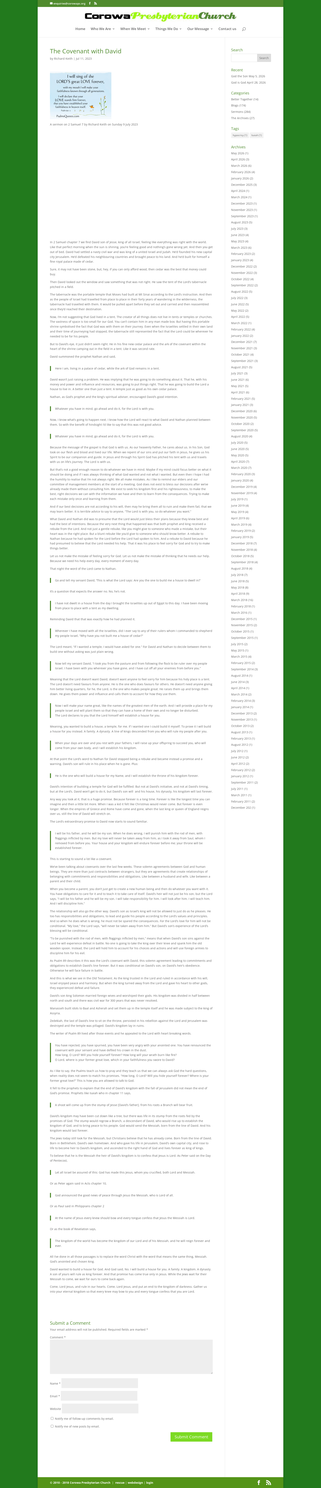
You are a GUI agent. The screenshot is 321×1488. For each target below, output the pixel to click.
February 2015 (241, 663)
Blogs (234, 105)
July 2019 (237, 499)
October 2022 (240, 279)
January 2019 (240, 537)
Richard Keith (63, 58)
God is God (238, 82)
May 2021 (237, 386)
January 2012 (240, 776)
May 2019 (237, 512)
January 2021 (240, 405)
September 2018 (242, 562)
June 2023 (238, 235)
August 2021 (239, 367)
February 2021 (241, 399)
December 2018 (242, 543)
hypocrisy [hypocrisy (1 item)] (240, 135)
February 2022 (241, 329)
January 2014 (240, 707)
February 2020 (241, 474)
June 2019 (238, 505)
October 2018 (240, 556)
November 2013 (242, 719)
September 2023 (242, 216)
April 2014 (238, 688)
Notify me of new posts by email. (77, 1426)
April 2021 (238, 392)
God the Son (239, 76)
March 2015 (239, 656)
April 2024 (238, 191)
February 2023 (241, 254)
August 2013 (239, 732)
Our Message (198, 29)
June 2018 (238, 581)
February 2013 (241, 738)
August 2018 (239, 568)
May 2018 (237, 587)
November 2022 (242, 273)
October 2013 (240, 726)
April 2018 (238, 594)
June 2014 (238, 682)
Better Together (242, 99)
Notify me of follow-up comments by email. (84, 1419)
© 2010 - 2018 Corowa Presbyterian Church (80, 1483)
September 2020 (242, 430)
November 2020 (242, 417)
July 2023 (237, 229)
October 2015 (240, 631)
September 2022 (242, 285)
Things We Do (166, 29)
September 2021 (242, 361)
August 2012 (239, 745)
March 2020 (239, 468)
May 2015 (237, 650)
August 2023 (239, 222)
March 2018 (239, 600)
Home (80, 29)
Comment (58, 1337)
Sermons (237, 112)
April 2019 (238, 518)
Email (55, 1396)
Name (55, 1383)
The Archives (240, 118)
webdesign (135, 1483)
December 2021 (242, 342)
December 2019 (242, 487)
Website (55, 1409)
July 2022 (237, 298)
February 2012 (241, 770)
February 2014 (241, 701)
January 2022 (240, 336)
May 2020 (237, 455)
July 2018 (237, 575)
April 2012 (238, 764)
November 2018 (242, 550)
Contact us (227, 29)
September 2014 (242, 669)
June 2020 (238, 449)
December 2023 (242, 203)
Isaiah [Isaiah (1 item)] (256, 135)
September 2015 (242, 638)
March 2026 (239, 166)
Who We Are (101, 29)
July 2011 (237, 789)
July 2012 (237, 751)
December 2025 (242, 185)
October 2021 (240, 354)
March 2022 (239, 323)
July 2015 (237, 644)
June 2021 (238, 380)
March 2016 (239, 613)
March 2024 (239, 197)
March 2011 (239, 795)
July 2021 (237, 373)
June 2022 (238, 304)
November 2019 (242, 493)
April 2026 (238, 159)
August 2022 (239, 291)
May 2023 (237, 241)
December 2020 (242, 411)
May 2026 (237, 153)
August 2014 (239, 675)
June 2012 (238, 757)
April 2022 (238, 317)
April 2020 (238, 462)
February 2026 (241, 172)
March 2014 (239, 694)
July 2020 (237, 442)
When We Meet (133, 29)
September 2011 (242, 782)
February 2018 (241, 606)
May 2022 (237, 310)
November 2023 (242, 210)
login (149, 1483)
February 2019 (241, 531)
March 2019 (239, 524)
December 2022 (242, 266)
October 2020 (240, 424)
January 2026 (240, 178)
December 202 (241, 807)
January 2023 (240, 260)
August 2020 (239, 436)
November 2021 (242, 348)
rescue (119, 1483)
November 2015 (242, 625)
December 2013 (242, 713)
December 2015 (242, 619)
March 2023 (239, 248)
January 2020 (240, 480)
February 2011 (241, 801)
